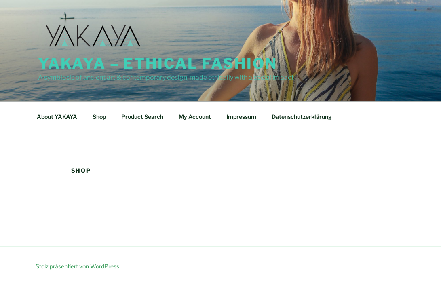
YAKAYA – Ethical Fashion (157, 63)
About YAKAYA (57, 116)
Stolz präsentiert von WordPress (77, 266)
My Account (195, 116)
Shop (99, 116)
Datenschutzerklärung (302, 116)
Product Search (142, 116)
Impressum (241, 116)
